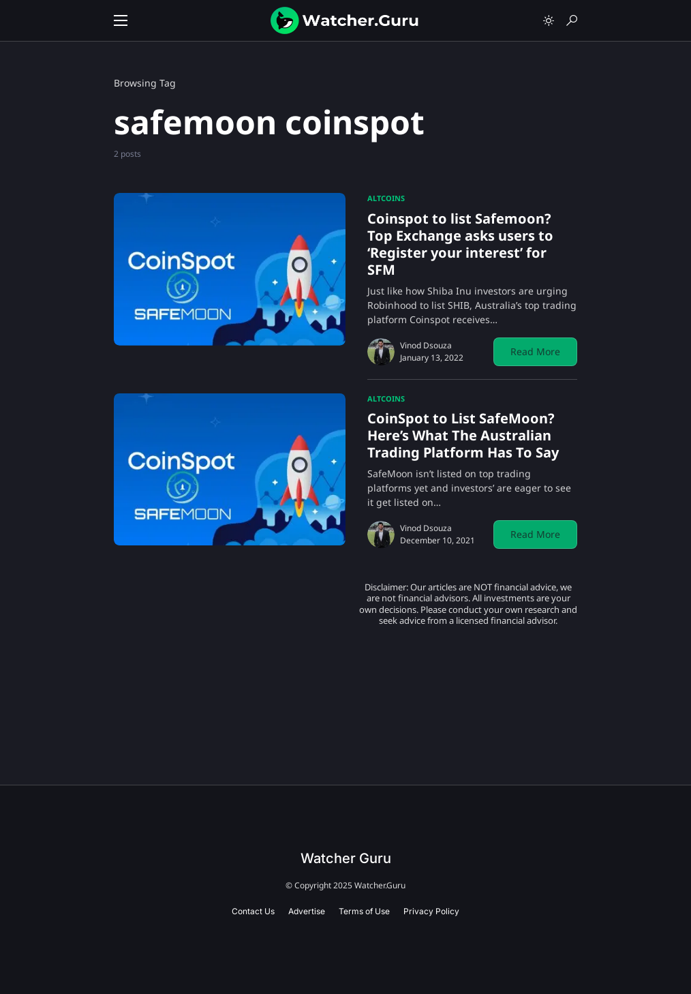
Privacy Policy (431, 911)
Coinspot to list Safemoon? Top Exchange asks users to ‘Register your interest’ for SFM (460, 244)
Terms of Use (364, 911)
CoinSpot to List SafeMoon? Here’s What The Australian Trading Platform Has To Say (463, 435)
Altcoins (386, 198)
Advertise (306, 911)
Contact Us (253, 911)
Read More (535, 351)
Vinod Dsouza (426, 345)
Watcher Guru (346, 858)
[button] (120, 20)
